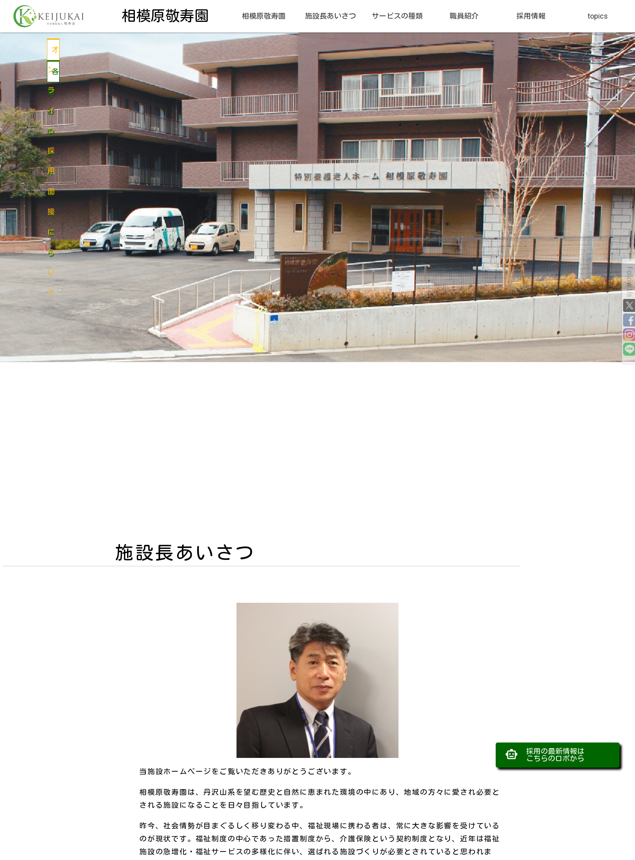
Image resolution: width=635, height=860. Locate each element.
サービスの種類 (397, 16)
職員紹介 (464, 16)
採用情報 (531, 16)
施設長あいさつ (330, 16)
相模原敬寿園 (264, 16)
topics (598, 16)
